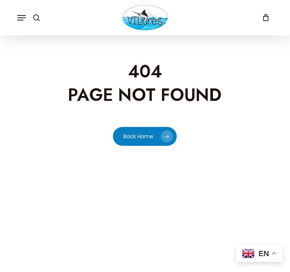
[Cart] (264, 18)
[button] (21, 18)
